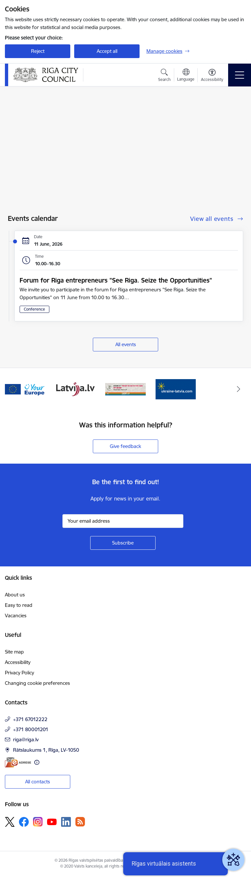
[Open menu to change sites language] (186, 75)
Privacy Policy (19, 673)
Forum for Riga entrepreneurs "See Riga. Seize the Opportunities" (116, 280)
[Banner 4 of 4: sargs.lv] (125, 389)
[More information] (36, 762)
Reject (37, 51)
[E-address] (18, 762)
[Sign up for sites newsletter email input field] (122, 521)
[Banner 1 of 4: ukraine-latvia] (176, 389)
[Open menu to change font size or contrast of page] (212, 76)
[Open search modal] (164, 76)
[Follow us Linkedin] (66, 822)
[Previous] (12, 389)
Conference (34, 309)
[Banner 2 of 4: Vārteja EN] (25, 389)
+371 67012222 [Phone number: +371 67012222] (30, 719)
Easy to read (18, 605)
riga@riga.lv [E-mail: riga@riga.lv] (26, 739)
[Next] (238, 389)
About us (15, 595)
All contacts (37, 781)
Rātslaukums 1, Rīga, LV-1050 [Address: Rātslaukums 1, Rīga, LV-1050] (46, 750)
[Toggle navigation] (239, 75)
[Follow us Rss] (80, 821)
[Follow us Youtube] (52, 821)
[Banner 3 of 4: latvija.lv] (75, 389)
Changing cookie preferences (37, 683)
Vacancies (15, 615)
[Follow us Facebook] (24, 822)
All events (125, 344)
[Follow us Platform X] (10, 822)
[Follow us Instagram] (38, 821)
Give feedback (125, 446)
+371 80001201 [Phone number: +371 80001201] (30, 729)
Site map (14, 652)
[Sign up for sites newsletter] (123, 543)
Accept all (107, 51)
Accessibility (17, 662)
